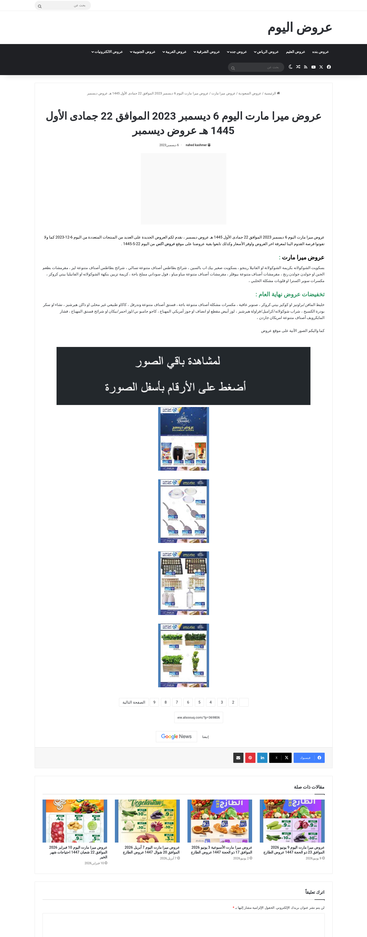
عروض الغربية (176, 52)
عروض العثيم (295, 52)
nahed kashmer (196, 145)
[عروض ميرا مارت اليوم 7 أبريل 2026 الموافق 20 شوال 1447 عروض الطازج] (147, 821)
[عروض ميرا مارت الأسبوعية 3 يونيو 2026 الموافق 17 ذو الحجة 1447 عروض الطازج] (219, 821)
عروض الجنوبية (144, 52)
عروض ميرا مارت (223, 93)
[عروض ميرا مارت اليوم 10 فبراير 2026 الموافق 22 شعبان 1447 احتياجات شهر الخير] (75, 821)
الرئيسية (272, 93)
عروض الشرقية (208, 52)
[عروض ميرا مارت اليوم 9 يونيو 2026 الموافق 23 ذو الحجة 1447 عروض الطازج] (292, 821)
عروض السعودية (249, 93)
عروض (266, 330)
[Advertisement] (183, 189)
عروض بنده (320, 52)
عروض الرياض (267, 52)
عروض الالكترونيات (108, 52)
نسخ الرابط (158, 718)
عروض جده (238, 52)
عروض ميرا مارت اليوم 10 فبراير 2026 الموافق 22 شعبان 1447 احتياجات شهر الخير (78, 852)
